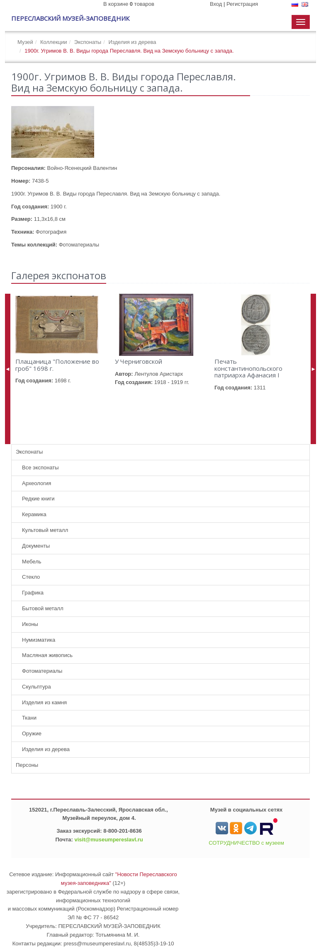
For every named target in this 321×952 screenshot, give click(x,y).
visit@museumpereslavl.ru (109, 839)
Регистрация (242, 4)
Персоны (27, 765)
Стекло (31, 577)
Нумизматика (38, 640)
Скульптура (36, 687)
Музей (25, 42)
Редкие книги (38, 498)
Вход (216, 4)
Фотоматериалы (42, 671)
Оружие (31, 733)
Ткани (29, 718)
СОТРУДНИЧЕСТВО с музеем (246, 843)
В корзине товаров (128, 4)
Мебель (31, 561)
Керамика (34, 514)
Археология (36, 483)
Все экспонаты (40, 467)
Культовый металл (45, 530)
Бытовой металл (42, 608)
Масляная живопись (47, 655)
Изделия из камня (44, 702)
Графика (33, 593)
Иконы (30, 624)
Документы (36, 546)
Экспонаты (87, 42)
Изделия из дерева (132, 42)
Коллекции (53, 42)
